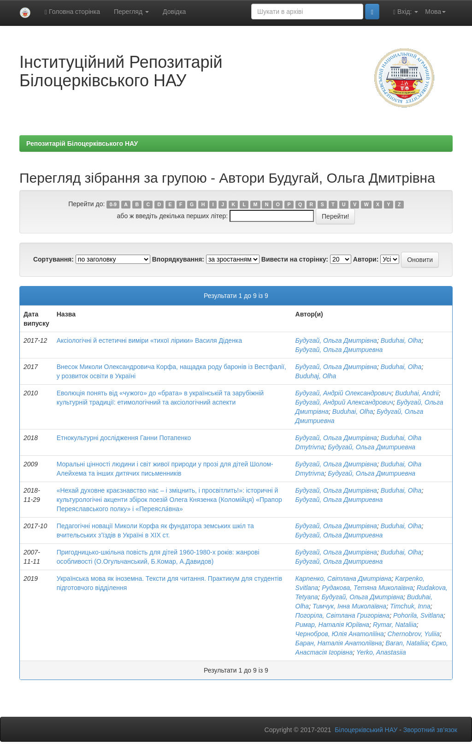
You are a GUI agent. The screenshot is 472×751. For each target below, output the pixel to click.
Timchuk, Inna (410, 606)
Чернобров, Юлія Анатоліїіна (339, 634)
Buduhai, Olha (401, 340)
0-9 (113, 204)
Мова (435, 11)
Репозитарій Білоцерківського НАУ (82, 143)
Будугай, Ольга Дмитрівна (336, 340)
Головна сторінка (72, 12)
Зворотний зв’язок (430, 729)
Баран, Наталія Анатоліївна (338, 643)
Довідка (174, 11)
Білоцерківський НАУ (366, 729)
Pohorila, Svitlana (418, 615)
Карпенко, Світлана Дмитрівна (343, 578)
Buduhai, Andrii (416, 393)
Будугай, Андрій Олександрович (343, 393)
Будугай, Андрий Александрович (344, 402)
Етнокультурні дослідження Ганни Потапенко (124, 437)
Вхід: (405, 12)
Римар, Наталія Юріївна (332, 624)
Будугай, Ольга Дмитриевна (339, 349)
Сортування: (53, 259)
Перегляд (131, 11)
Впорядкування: (178, 259)
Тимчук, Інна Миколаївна (349, 606)
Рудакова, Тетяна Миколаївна (367, 587)
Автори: (366, 259)
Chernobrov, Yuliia (414, 634)
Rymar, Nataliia (395, 624)
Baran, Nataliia (406, 643)
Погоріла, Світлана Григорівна (342, 615)
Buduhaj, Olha (315, 376)
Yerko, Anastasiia (381, 652)
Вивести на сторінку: (294, 259)
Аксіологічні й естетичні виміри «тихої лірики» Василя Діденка (149, 340)
